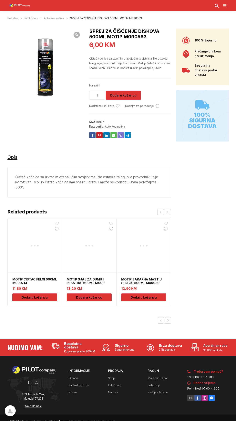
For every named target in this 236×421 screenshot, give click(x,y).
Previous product (161, 320)
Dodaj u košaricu (123, 95)
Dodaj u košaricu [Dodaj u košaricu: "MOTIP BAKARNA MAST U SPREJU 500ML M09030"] (144, 248)
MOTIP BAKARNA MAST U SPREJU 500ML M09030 (141, 231)
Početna (12, 18)
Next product (168, 320)
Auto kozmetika (54, 18)
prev (161, 212)
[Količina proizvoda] (97, 95)
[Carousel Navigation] (164, 212)
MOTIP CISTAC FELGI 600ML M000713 (34, 231)
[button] (77, 35)
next (168, 212)
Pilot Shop (31, 18)
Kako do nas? (33, 406)
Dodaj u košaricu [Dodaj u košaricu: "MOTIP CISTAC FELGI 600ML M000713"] (35, 248)
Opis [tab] (12, 157)
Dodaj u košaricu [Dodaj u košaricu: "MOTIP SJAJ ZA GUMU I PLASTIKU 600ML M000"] (89, 248)
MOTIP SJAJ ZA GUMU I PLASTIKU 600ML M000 (86, 231)
